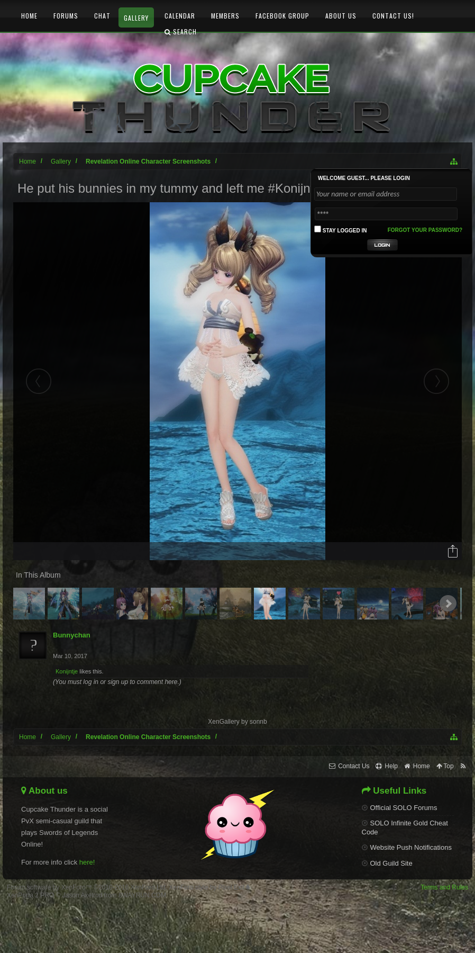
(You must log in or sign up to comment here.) (117, 682)
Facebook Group (282, 15)
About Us (341, 15)
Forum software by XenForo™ (87, 887)
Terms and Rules (444, 887)
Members (225, 15)
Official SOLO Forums (399, 808)
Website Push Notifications (407, 847)
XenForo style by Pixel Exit (209, 887)
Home (29, 15)
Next (448, 603)
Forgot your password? (425, 230)
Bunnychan (71, 635)
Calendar (180, 15)
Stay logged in (340, 229)
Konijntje (67, 671)
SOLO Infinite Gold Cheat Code (405, 827)
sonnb (258, 721)
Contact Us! (393, 15)
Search (181, 31)
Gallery (136, 17)
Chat (102, 15)
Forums (65, 15)
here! (87, 862)
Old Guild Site (387, 863)
